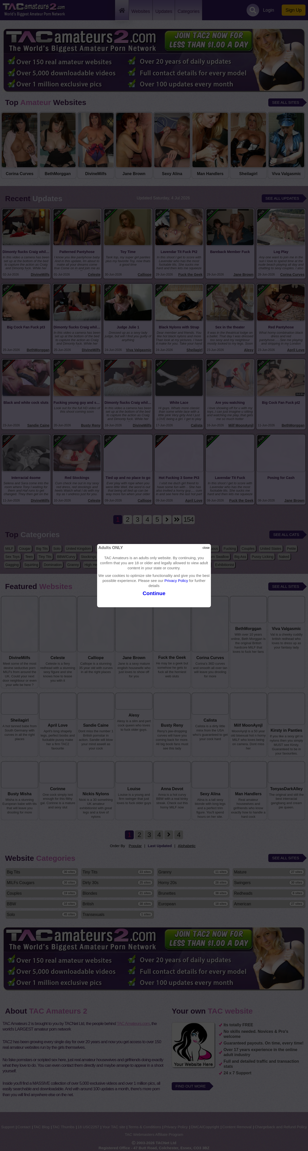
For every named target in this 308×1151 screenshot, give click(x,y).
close (206, 548)
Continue (154, 593)
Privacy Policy (176, 580)
